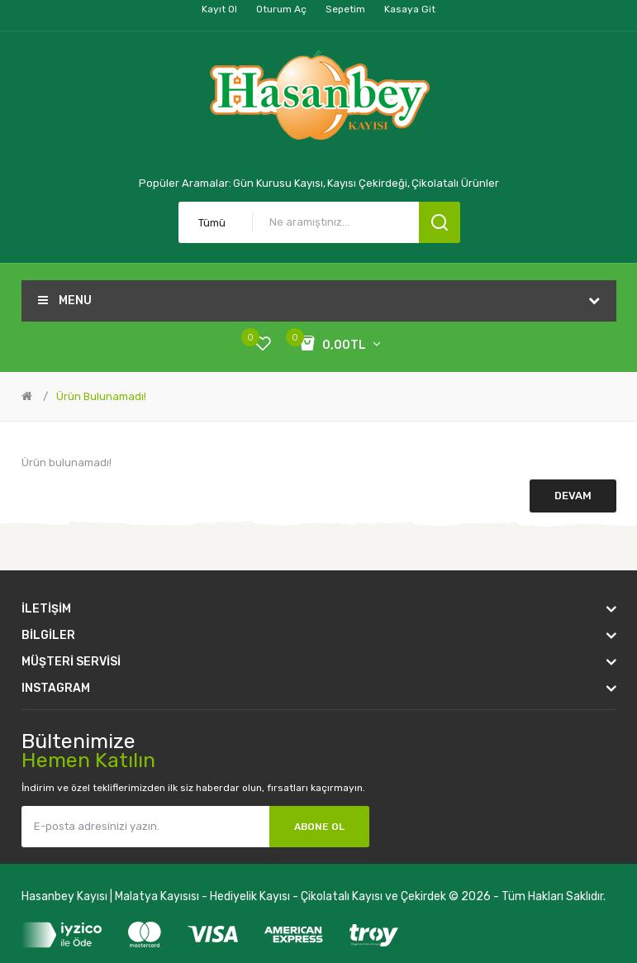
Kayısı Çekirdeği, (368, 183)
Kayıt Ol (219, 9)
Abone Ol (319, 826)
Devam (573, 495)
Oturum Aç (281, 9)
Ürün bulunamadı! (101, 396)
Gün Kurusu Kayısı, (279, 183)
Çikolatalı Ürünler (455, 183)
